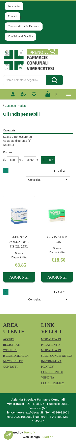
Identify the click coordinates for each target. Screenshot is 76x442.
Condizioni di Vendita (20, 36)
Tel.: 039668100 (57, 412)
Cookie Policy (52, 383)
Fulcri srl (47, 437)
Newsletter (14, 6)
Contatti (12, 16)
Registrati (11, 344)
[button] (48, 179)
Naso (8, 144)
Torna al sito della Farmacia (24, 26)
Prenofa (29, 432)
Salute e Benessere (17, 136)
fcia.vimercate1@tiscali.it (25, 412)
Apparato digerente (17, 140)
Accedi (8, 339)
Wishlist (10, 350)
